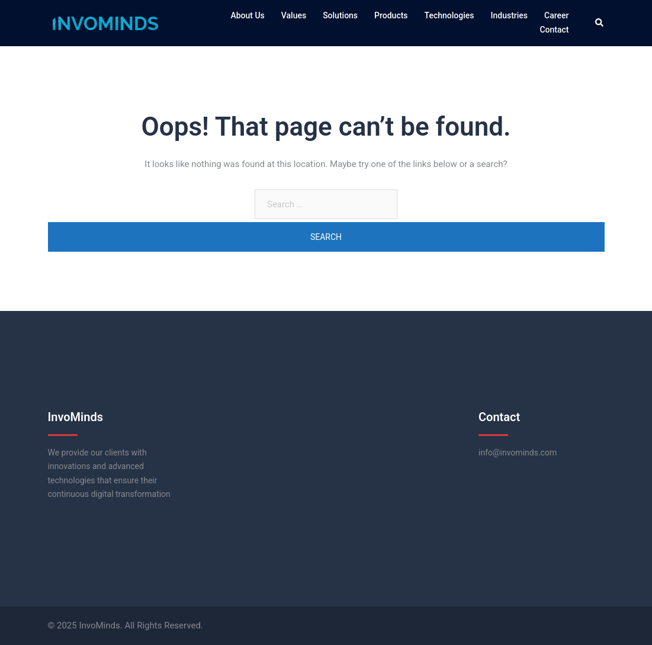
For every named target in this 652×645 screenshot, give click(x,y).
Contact (554, 29)
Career (556, 15)
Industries (509, 15)
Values (293, 15)
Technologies (449, 15)
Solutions (340, 15)
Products (391, 15)
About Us (247, 15)
